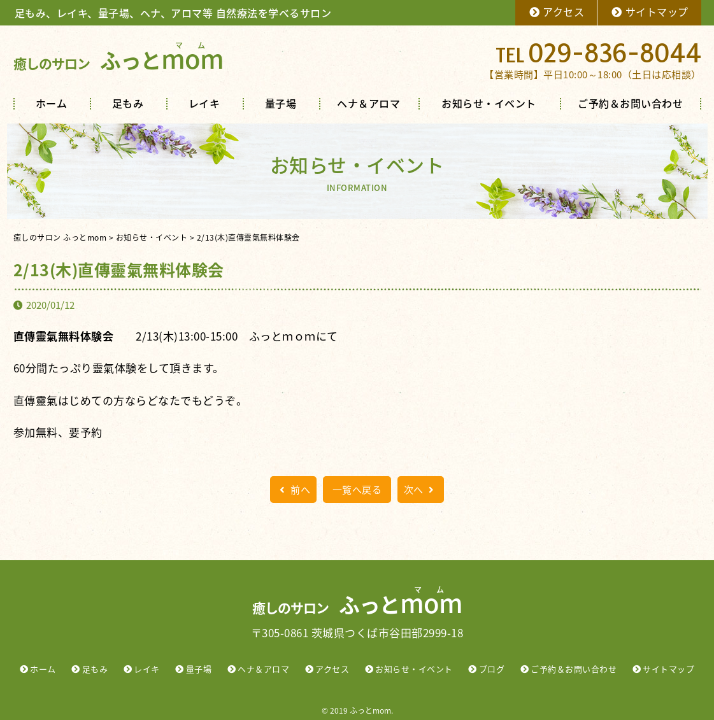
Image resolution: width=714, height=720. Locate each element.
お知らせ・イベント (488, 103)
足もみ (128, 103)
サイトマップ (649, 11)
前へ (293, 490)
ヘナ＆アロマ (368, 103)
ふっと (118, 60)
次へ (421, 490)
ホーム (52, 103)
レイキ (204, 103)
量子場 (281, 103)
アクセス (556, 11)
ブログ (492, 669)
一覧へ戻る (357, 490)
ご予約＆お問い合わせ (630, 103)
